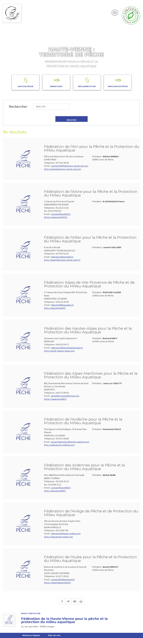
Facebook (62, 601)
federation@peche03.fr (62, 256)
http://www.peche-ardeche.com (59, 444)
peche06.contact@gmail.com (65, 395)
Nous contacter (30, 613)
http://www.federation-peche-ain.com (62, 169)
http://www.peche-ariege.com (58, 536)
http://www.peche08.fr (55, 490)
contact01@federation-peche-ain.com (69, 165)
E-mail (75, 601)
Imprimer (81, 601)
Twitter (68, 601)
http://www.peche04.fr (55, 308)
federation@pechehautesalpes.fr (67, 347)
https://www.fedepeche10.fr (57, 582)
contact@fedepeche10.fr (63, 579)
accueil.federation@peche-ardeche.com (70, 441)
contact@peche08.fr (61, 487)
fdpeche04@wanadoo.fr (62, 305)
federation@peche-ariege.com (66, 533)
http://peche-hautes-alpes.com (59, 350)
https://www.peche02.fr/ (55, 217)
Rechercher (18, 106)
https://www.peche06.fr (55, 399)
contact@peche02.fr (61, 214)
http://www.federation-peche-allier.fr (62, 260)
